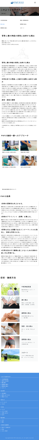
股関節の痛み (23, 24)
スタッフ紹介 (5, 431)
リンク (3, 409)
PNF (3, 420)
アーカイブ (4, 402)
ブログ (3, 404)
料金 (3, 429)
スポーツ (22, 28)
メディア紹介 (5, 411)
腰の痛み (3, 24)
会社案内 (4, 393)
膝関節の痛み (4, 28)
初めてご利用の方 (6, 427)
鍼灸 (3, 422)
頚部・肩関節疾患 (24, 20)
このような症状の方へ (6, 376)
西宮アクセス (5, 396)
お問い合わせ (5, 413)
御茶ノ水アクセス (6, 395)
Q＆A (3, 414)
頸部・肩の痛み (5, 381)
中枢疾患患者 (4, 20)
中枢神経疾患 (5, 379)
